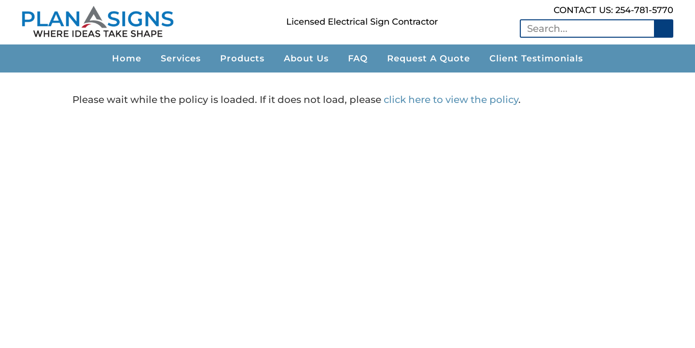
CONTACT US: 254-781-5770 (613, 10)
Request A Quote (428, 58)
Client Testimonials (536, 58)
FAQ (358, 58)
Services (181, 58)
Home (126, 58)
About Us (306, 58)
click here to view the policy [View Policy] (451, 99)
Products (242, 58)
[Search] (663, 28)
